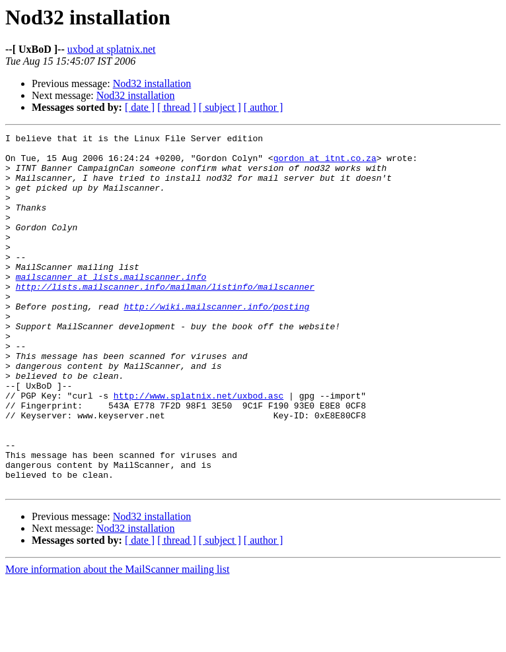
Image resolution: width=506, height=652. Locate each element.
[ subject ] (220, 107)
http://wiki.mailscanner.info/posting (216, 342)
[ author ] (263, 107)
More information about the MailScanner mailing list (117, 640)
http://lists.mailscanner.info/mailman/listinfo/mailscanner (165, 318)
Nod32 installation (152, 83)
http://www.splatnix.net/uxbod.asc (198, 449)
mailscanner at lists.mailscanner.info (111, 306)
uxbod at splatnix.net (111, 49)
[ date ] (140, 107)
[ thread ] (176, 107)
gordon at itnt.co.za (325, 164)
